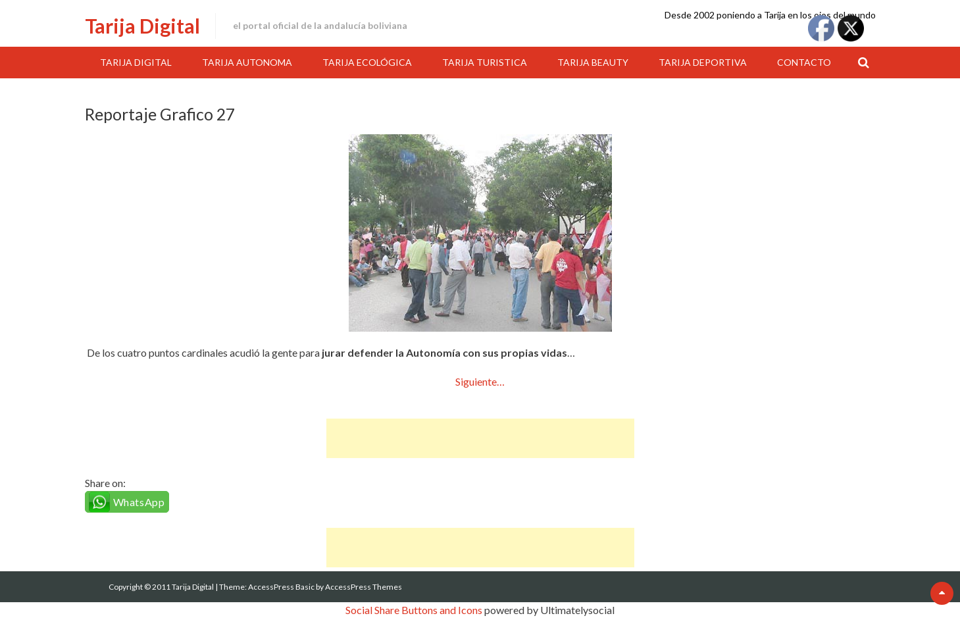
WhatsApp (139, 502)
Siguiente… (480, 381)
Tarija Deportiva (703, 62)
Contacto (804, 62)
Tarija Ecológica (367, 62)
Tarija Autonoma (247, 62)
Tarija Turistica (484, 62)
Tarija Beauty (592, 62)
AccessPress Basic (281, 587)
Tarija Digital (142, 26)
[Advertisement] (480, 438)
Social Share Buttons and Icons (413, 610)
